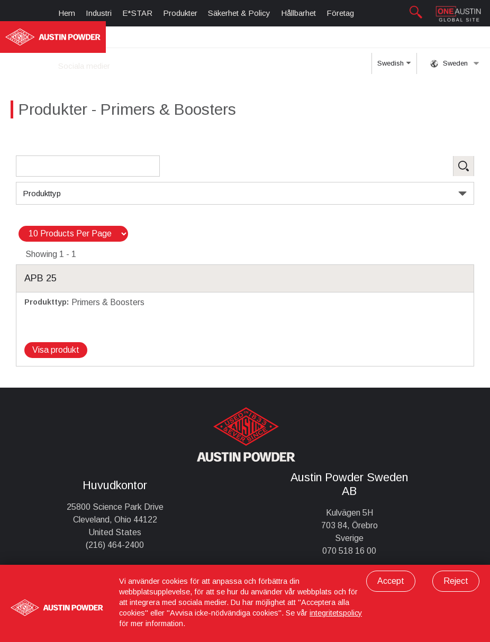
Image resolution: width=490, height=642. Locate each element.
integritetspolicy (336, 613)
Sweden (454, 63)
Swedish (393, 66)
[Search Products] (88, 166)
